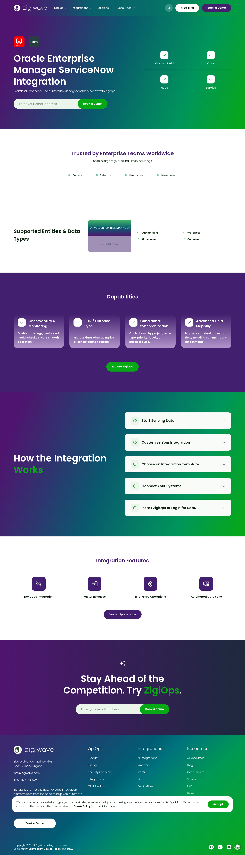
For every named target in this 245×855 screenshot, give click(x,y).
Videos (191, 779)
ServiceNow (145, 786)
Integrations (96, 779)
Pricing (92, 765)
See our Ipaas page (122, 614)
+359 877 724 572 (25, 780)
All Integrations (147, 758)
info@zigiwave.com (27, 773)
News (190, 793)
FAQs (190, 786)
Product (93, 758)
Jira (140, 779)
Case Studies (196, 772)
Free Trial (187, 8)
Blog (190, 765)
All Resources (195, 758)
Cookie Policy (52, 849)
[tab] (109, 228)
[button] (59, 8)
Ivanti (141, 772)
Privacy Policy (34, 849)
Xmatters (144, 765)
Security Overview (99, 772)
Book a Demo (216, 8)
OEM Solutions (97, 786)
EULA (70, 849)
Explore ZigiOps (122, 366)
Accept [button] (218, 804)
